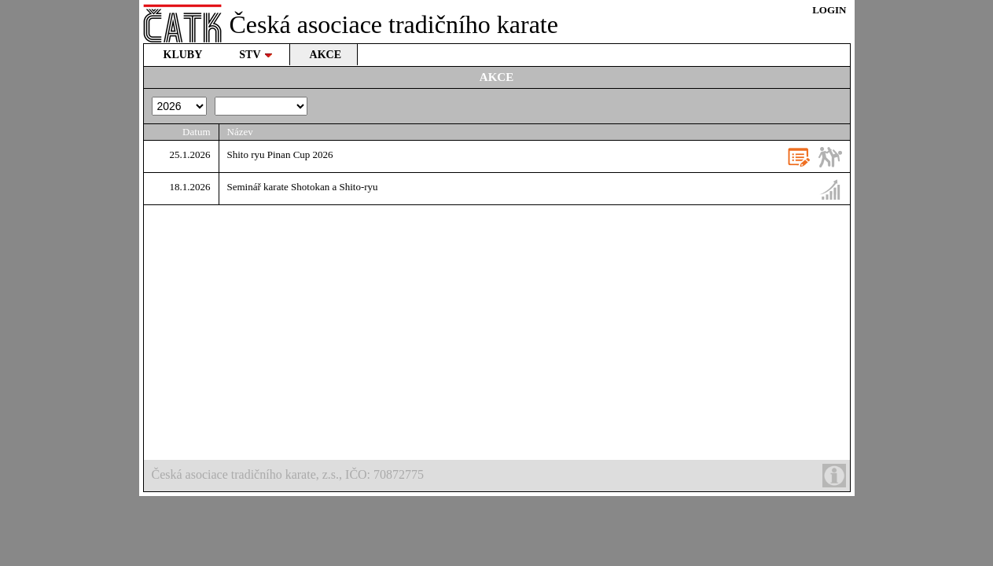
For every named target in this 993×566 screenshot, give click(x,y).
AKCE (325, 55)
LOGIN (829, 10)
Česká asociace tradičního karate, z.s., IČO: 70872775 (499, 475)
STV (255, 55)
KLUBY (183, 55)
